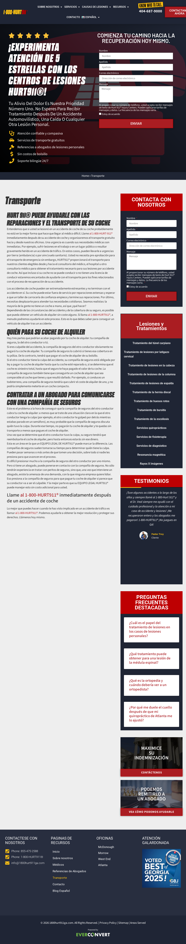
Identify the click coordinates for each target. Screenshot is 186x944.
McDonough (106, 847)
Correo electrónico (109, 73)
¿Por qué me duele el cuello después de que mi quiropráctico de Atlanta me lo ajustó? (150, 714)
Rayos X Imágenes (151, 463)
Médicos (58, 864)
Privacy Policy (108, 923)
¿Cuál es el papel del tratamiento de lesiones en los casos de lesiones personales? (149, 629)
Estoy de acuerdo (111, 114)
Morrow (103, 853)
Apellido (103, 62)
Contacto (73, 17)
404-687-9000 (150, 11)
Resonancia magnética (151, 454)
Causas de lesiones (96, 7)
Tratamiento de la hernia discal (151, 392)
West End (104, 859)
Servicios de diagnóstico (151, 445)
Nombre (103, 51)
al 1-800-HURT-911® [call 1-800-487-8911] (100, 234)
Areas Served (138, 923)
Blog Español (61, 890)
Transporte (60, 877)
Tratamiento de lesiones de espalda (151, 383)
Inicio (56, 851)
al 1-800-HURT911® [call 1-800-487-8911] (99, 315)
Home (85, 176)
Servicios (72, 7)
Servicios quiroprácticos (151, 428)
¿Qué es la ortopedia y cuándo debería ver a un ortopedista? (148, 685)
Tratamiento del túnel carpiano (152, 343)
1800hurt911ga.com (61, 923)
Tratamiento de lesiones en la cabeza (151, 365)
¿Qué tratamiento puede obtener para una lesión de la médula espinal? (150, 658)
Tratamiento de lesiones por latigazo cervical (146, 354)
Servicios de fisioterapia (151, 437)
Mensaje (103, 84)
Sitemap (123, 923)
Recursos (121, 7)
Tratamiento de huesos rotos (151, 401)
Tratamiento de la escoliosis (151, 419)
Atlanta (102, 865)
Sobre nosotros (50, 7)
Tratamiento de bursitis (151, 410)
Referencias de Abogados (69, 871)
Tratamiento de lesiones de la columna (152, 374)
